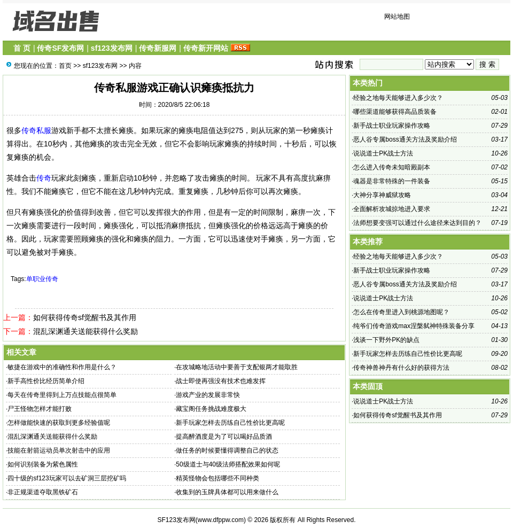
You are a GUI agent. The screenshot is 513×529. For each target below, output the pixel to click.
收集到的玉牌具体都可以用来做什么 (227, 492)
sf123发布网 (112, 48)
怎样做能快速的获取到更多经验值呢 (58, 422)
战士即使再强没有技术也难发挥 (221, 381)
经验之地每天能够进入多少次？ (398, 98)
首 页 (21, 48)
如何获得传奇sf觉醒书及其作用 (84, 317)
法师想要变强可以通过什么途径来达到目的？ (417, 223)
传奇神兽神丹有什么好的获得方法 (401, 367)
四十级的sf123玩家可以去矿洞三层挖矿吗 (66, 478)
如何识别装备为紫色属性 (42, 464)
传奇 (43, 178)
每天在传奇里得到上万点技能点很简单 (61, 395)
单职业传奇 (42, 279)
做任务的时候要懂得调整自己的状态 (227, 450)
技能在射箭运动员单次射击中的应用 (58, 450)
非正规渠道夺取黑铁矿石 (42, 492)
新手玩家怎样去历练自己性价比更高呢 (230, 422)
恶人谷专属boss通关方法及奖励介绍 (404, 139)
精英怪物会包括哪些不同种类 (217, 478)
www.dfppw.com (221, 520)
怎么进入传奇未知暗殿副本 (391, 167)
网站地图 (397, 16)
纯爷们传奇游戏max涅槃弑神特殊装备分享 (414, 326)
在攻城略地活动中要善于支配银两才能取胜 (237, 367)
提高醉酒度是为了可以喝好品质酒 (224, 436)
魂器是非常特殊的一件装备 (391, 181)
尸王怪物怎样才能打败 (39, 409)
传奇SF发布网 (60, 48)
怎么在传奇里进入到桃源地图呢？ (401, 312)
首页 (65, 65)
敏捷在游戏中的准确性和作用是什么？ (61, 367)
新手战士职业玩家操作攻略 (391, 125)
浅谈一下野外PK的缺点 (386, 340)
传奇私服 (36, 130)
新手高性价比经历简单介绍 (45, 381)
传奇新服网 (157, 48)
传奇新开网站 (205, 48)
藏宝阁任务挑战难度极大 (211, 409)
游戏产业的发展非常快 (208, 395)
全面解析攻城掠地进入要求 (391, 209)
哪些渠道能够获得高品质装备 (395, 111)
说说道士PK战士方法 (383, 153)
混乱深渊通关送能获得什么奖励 (85, 331)
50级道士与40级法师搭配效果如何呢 (228, 464)
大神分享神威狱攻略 (382, 195)
